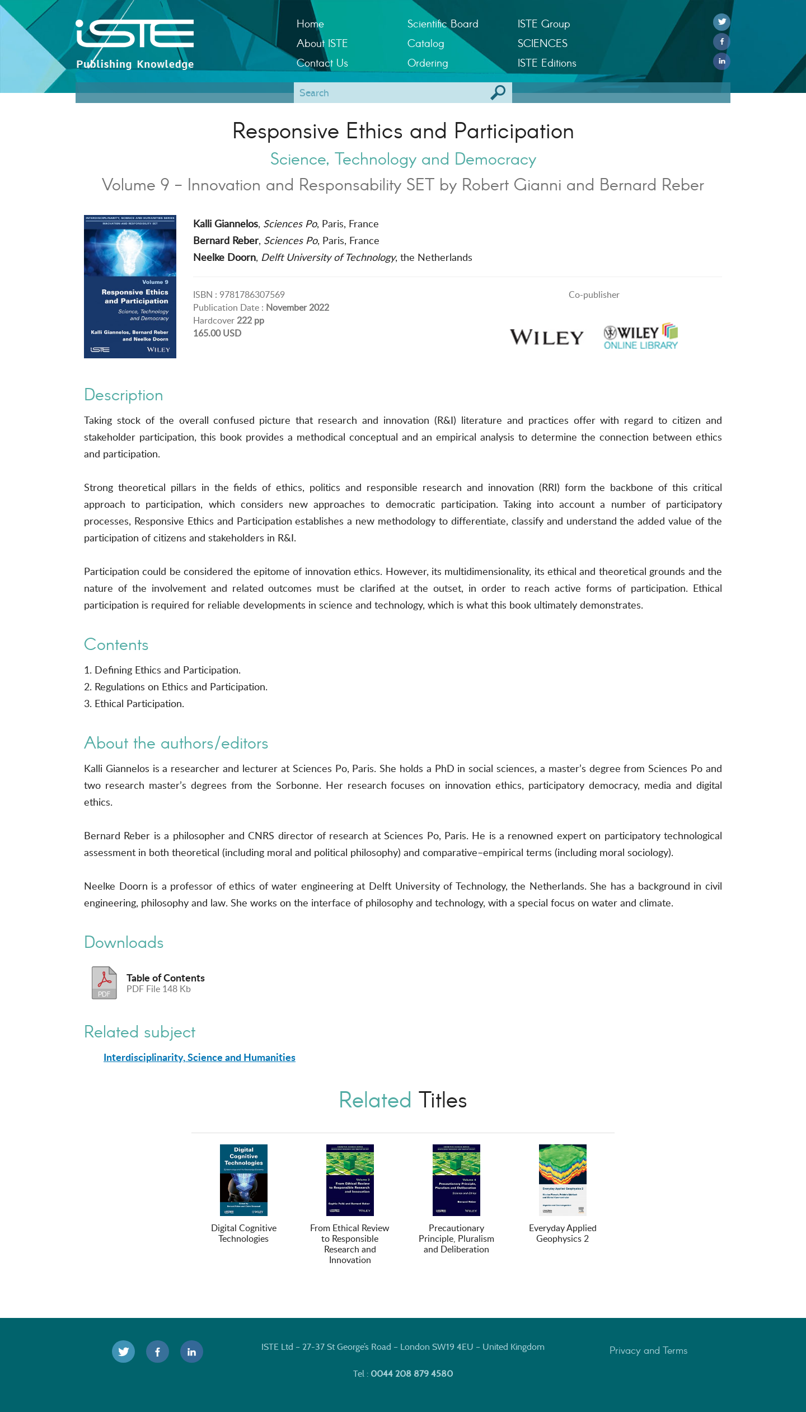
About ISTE (322, 42)
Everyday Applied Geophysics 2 (563, 1194)
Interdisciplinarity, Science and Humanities (200, 1057)
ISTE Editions (547, 62)
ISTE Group (544, 23)
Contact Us (322, 62)
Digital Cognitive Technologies (244, 1194)
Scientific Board (443, 23)
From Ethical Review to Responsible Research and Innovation (350, 1205)
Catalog (425, 42)
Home (310, 23)
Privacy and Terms (649, 1350)
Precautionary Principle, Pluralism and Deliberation (456, 1199)
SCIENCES (543, 42)
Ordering (427, 62)
